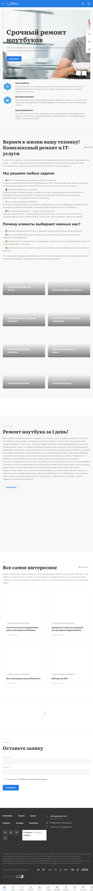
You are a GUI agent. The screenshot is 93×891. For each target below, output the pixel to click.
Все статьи (84, 567)
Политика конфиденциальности (15, 870)
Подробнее (14, 59)
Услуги (21, 816)
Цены (33, 816)
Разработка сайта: (8, 876)
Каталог (6, 823)
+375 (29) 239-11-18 (58, 816)
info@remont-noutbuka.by (61, 823)
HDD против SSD (59, 678)
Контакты (33, 823)
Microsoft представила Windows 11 (23, 678)
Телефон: (7, 767)
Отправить (11, 787)
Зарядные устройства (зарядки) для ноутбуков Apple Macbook (67, 628)
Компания (7, 816)
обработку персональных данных (33, 779)
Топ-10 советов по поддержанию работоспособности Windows (22, 628)
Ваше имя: (7, 757)
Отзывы (19, 823)
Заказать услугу (33, 59)
